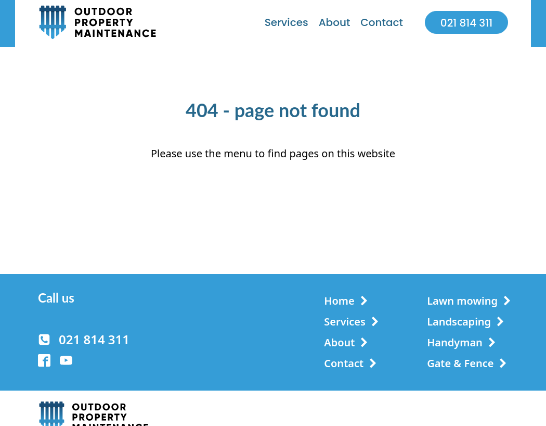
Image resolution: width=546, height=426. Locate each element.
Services (286, 22)
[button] (83, 339)
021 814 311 (466, 23)
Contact (381, 22)
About (334, 22)
